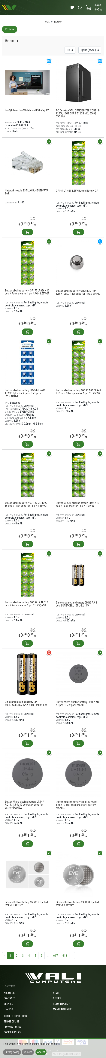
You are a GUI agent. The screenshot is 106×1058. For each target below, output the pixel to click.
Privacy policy (12, 1026)
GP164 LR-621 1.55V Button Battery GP (77, 190)
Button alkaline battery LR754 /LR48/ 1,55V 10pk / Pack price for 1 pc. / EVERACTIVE (25, 393)
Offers (57, 998)
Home (47, 22)
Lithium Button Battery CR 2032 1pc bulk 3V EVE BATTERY (78, 904)
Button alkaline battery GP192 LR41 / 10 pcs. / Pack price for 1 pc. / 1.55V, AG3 (26, 604)
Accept (41, 1052)
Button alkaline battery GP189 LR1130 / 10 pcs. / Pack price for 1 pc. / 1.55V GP (26, 504)
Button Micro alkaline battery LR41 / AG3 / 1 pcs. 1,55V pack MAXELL (78, 703)
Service (8, 1003)
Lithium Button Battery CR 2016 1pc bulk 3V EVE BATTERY (27, 904)
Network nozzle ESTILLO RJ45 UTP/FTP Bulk (26, 192)
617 (55, 955)
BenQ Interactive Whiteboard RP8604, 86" (27, 110)
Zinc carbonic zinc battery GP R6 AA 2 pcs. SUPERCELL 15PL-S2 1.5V (76, 604)
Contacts (9, 998)
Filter (9, 29)
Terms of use (11, 1021)
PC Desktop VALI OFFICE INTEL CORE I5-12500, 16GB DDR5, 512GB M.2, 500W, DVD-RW (78, 113)
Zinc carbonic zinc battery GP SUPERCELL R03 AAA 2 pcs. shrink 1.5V (26, 703)
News (56, 992)
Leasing (8, 1009)
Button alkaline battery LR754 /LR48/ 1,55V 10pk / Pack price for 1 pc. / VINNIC (78, 292)
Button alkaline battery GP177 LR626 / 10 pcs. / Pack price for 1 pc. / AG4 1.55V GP (27, 292)
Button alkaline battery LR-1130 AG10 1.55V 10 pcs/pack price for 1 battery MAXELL (76, 805)
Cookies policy (12, 1032)
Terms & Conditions (15, 1016)
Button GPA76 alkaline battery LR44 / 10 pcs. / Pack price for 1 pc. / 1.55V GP (77, 504)
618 (64, 955)
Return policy (61, 1003)
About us (9, 992)
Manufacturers (62, 1009)
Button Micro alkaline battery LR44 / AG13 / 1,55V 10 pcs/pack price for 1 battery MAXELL (25, 804)
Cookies (27, 1052)
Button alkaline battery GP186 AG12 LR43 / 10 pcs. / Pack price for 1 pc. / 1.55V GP (78, 392)
